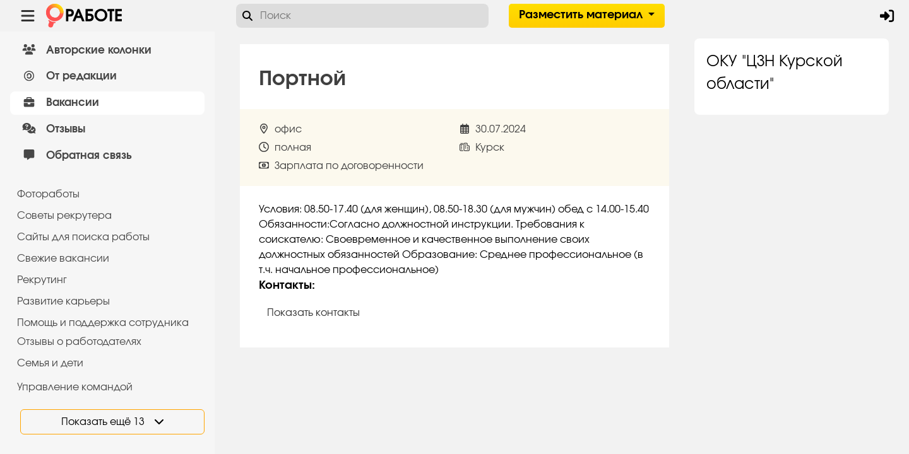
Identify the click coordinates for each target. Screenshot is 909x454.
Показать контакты (313, 313)
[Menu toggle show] (27, 16)
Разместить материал (582, 15)
